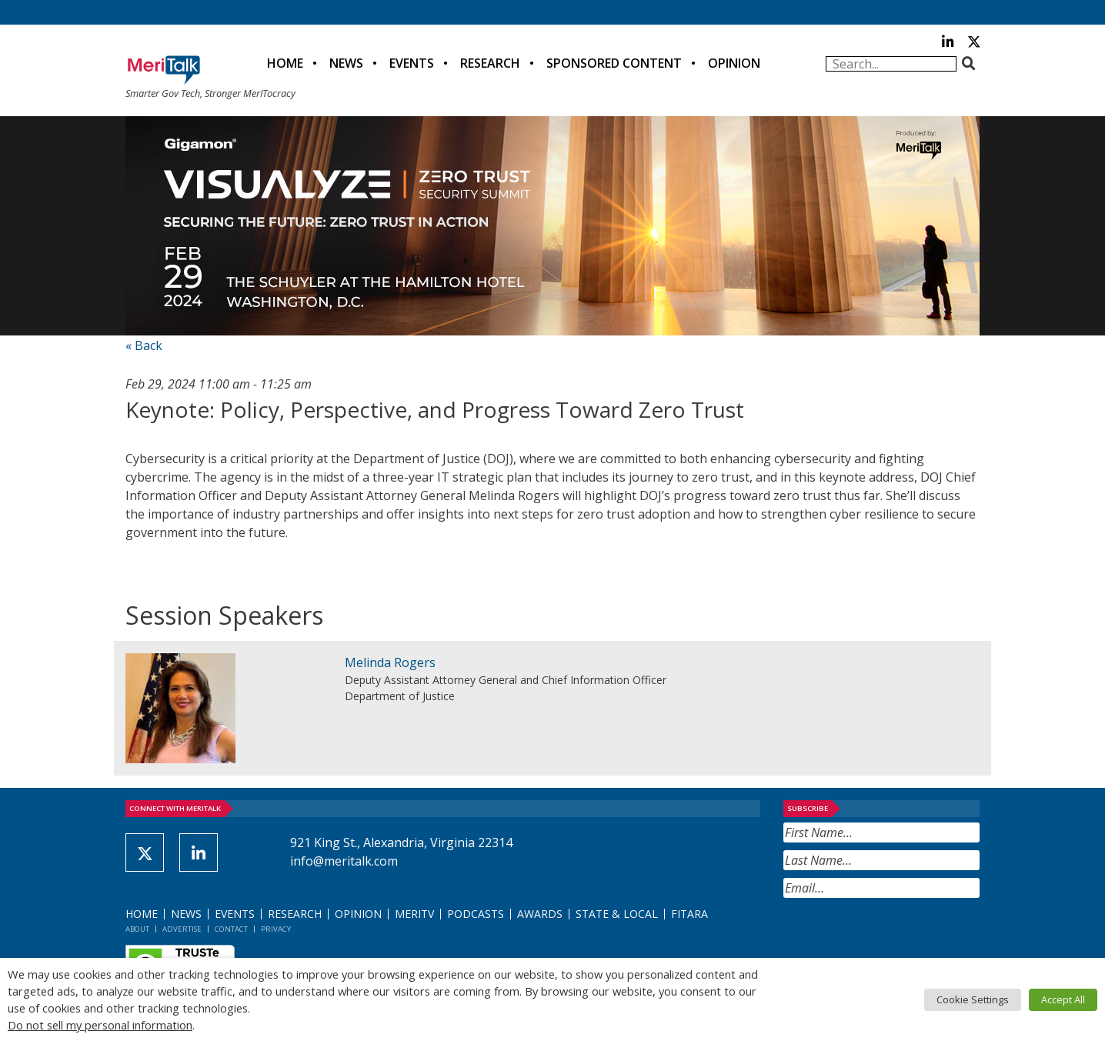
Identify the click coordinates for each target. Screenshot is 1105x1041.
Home (285, 63)
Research (490, 63)
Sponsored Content (614, 63)
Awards (540, 913)
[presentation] (900, 936)
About (137, 929)
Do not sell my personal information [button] (100, 1025)
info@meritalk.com (344, 860)
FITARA (689, 913)
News (346, 63)
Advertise (182, 929)
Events (411, 63)
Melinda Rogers (390, 662)
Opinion (734, 63)
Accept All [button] (1063, 999)
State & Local (617, 913)
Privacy (276, 929)
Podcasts (475, 913)
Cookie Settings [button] (972, 999)
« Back (143, 345)
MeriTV (414, 913)
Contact (231, 929)
